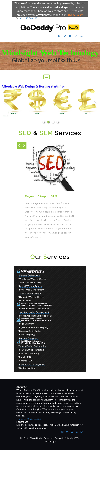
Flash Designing (27, 334)
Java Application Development (34, 312)
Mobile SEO (25, 357)
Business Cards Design (30, 331)
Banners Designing (28, 338)
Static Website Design (30, 293)
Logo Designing (26, 323)
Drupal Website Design (30, 286)
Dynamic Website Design (31, 297)
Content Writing (27, 368)
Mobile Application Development (35, 315)
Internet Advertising (29, 353)
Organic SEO (25, 360)
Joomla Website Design (30, 282)
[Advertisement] (50, 469)
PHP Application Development (34, 308)
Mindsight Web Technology (50, 52)
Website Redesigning (29, 275)
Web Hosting (25, 300)
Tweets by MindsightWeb (28, 418)
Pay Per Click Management (32, 364)
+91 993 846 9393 (27, 18)
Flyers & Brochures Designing (33, 327)
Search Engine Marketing (31, 349)
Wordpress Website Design (32, 278)
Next (95, 103)
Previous (5, 103)
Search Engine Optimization (32, 346)
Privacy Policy (75, 14)
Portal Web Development (31, 289)
